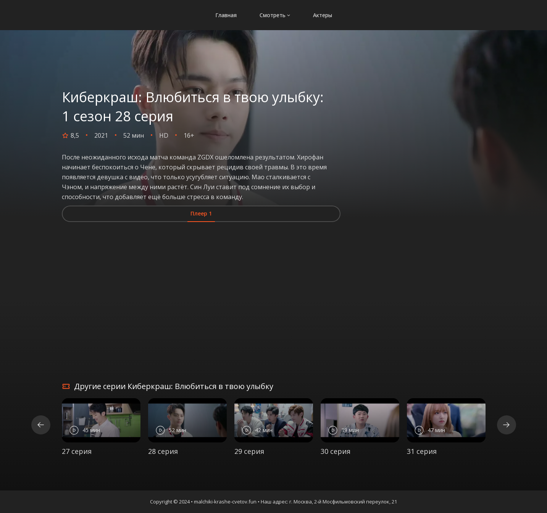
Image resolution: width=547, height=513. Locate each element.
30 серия (335, 451)
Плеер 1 (201, 213)
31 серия (422, 451)
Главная (226, 13)
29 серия (249, 451)
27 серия (77, 451)
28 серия (163, 451)
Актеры (322, 13)
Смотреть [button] (275, 13)
